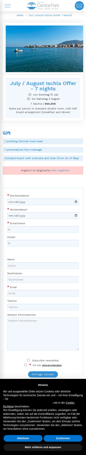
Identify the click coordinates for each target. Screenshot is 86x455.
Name (11, 259)
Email (13, 287)
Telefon (12, 300)
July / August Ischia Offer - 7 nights (50, 15)
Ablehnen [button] (23, 438)
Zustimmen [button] (63, 438)
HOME (20, 15)
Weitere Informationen (21, 314)
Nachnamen (14, 273)
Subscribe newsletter (45, 360)
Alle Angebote (60, 170)
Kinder (11, 237)
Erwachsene (17, 223)
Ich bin (47, 365)
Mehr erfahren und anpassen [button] (43, 447)
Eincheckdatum (19, 195)
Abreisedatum (18, 209)
